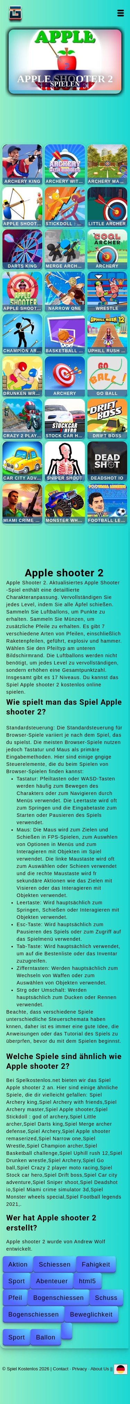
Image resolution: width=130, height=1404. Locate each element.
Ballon (45, 1337)
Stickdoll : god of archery (65, 207)
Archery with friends (65, 164)
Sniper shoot (65, 461)
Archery (107, 249)
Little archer (107, 207)
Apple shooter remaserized (22, 292)
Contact (61, 1368)
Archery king (22, 164)
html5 (87, 1281)
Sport (16, 1281)
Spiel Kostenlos (37, 13)
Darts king (22, 249)
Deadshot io (107, 461)
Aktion (18, 1264)
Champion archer (22, 334)
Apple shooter (22, 207)
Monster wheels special (65, 504)
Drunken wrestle (22, 376)
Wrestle (107, 292)
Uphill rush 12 (107, 334)
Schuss (106, 1297)
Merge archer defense (65, 249)
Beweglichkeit (91, 1314)
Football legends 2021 (107, 504)
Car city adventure (22, 461)
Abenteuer (52, 1281)
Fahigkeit (96, 1264)
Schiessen (55, 1264)
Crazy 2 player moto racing (22, 419)
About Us (99, 1368)
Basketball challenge (65, 334)
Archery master (107, 164)
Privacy (79, 1368)
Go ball (107, 376)
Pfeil (15, 1297)
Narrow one (65, 292)
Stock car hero (65, 419)
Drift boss (107, 419)
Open (121, 13)
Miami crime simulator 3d (22, 504)
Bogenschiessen (58, 1297)
